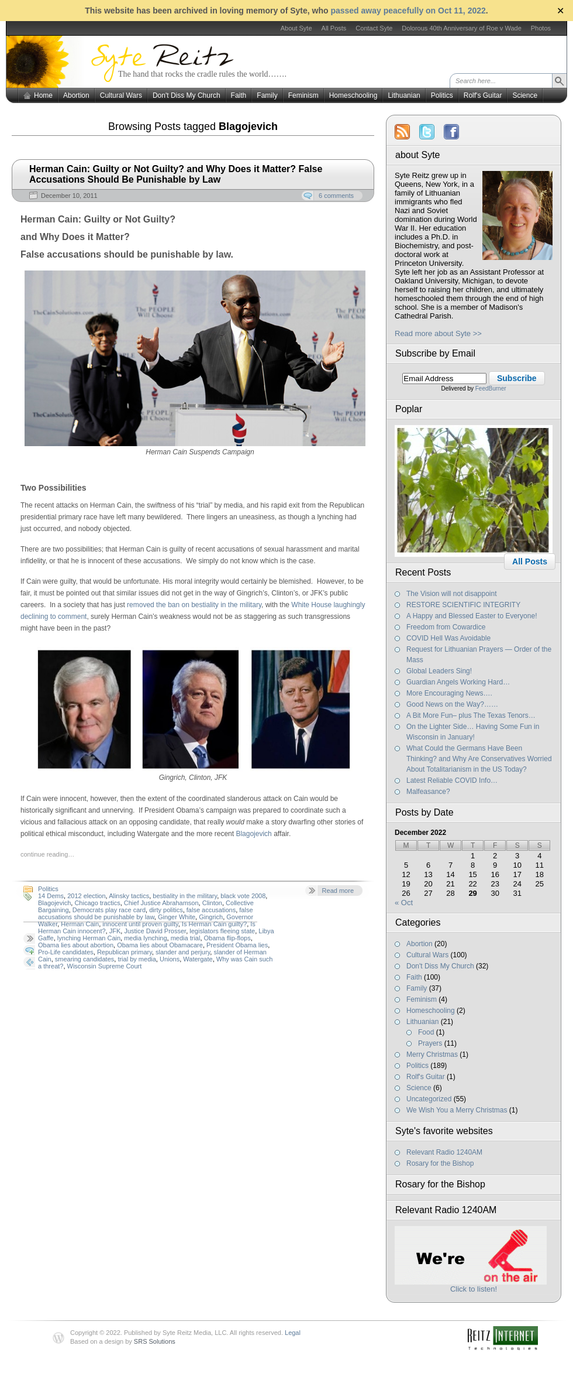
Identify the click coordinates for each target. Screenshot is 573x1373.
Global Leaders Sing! (439, 671)
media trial (186, 937)
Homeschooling (353, 95)
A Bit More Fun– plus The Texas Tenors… (471, 715)
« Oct (404, 902)
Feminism (303, 95)
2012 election (86, 895)
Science (524, 95)
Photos (541, 28)
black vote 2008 (242, 895)
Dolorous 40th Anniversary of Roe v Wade (461, 28)
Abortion (76, 95)
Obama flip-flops (227, 937)
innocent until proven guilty (140, 923)
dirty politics (165, 909)
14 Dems (51, 895)
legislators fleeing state (222, 930)
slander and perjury (183, 952)
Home (43, 95)
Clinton (212, 902)
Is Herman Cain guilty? (214, 923)
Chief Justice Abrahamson (161, 902)
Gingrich (211, 916)
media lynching (145, 937)
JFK (115, 930)
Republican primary (124, 952)
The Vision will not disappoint (451, 594)
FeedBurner (490, 388)
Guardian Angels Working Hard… (458, 682)
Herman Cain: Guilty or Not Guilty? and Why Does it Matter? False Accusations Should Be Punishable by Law (175, 174)
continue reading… (47, 854)
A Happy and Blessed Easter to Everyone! (471, 616)
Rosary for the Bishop (440, 1163)
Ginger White (176, 916)
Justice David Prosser (155, 930)
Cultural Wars (121, 95)
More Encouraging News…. (449, 693)
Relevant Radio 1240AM (444, 1152)
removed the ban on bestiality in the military (194, 605)
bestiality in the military (185, 895)
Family (267, 95)
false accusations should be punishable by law (145, 913)
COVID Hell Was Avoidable (448, 638)
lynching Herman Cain (88, 937)
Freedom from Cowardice (445, 627)
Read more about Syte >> (438, 333)
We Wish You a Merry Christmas (457, 1110)
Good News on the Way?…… (452, 704)
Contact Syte (373, 28)
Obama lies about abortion (75, 945)
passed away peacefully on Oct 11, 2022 (407, 10)
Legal (293, 1332)
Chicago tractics (97, 902)
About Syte (296, 28)
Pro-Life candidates (66, 952)
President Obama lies (237, 945)
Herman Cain (80, 923)
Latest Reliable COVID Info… (452, 780)
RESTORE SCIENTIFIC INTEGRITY (463, 605)
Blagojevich (253, 834)
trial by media (137, 959)
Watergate (197, 959)
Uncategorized (428, 1099)
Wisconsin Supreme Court (104, 966)
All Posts (334, 28)
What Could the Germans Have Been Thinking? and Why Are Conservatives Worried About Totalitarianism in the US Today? (479, 758)
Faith (239, 95)
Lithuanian (404, 95)
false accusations (211, 909)
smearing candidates (85, 959)
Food (426, 1032)
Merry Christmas (432, 1054)
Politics (442, 95)
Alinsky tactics (129, 895)
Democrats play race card (109, 909)
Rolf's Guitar (483, 95)
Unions (170, 959)
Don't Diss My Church (186, 95)
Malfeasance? (428, 791)
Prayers (430, 1043)
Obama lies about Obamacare (160, 945)
